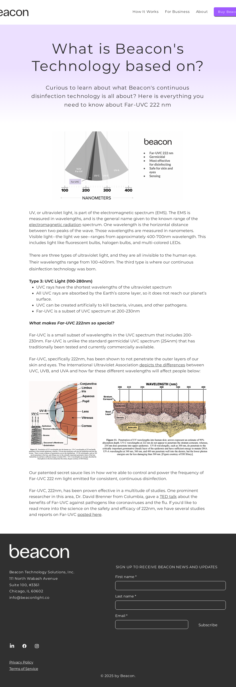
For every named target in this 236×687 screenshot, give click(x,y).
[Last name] (169, 605)
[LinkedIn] (12, 646)
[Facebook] (24, 646)
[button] (202, 11)
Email (121, 615)
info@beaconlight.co (29, 597)
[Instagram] (37, 646)
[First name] (169, 585)
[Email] (150, 624)
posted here (89, 514)
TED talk (168, 496)
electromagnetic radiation (55, 224)
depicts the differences (162, 365)
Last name (125, 596)
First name (126, 576)
